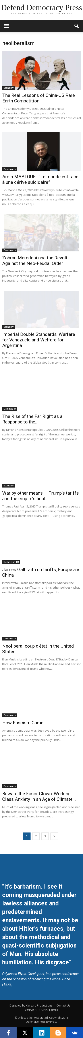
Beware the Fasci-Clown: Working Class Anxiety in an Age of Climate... (39, 796)
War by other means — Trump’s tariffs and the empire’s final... (40, 495)
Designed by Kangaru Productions (31, 1005)
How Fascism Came (22, 722)
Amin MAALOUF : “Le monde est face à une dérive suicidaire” (40, 179)
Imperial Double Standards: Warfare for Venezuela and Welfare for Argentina (38, 340)
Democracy (10, 169)
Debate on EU (11, 562)
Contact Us (63, 1005)
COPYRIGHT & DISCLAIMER (41, 1010)
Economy (9, 87)
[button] (77, 26)
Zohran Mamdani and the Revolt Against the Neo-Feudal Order (35, 260)
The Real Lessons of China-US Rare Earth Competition (38, 98)
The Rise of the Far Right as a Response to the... (32, 419)
